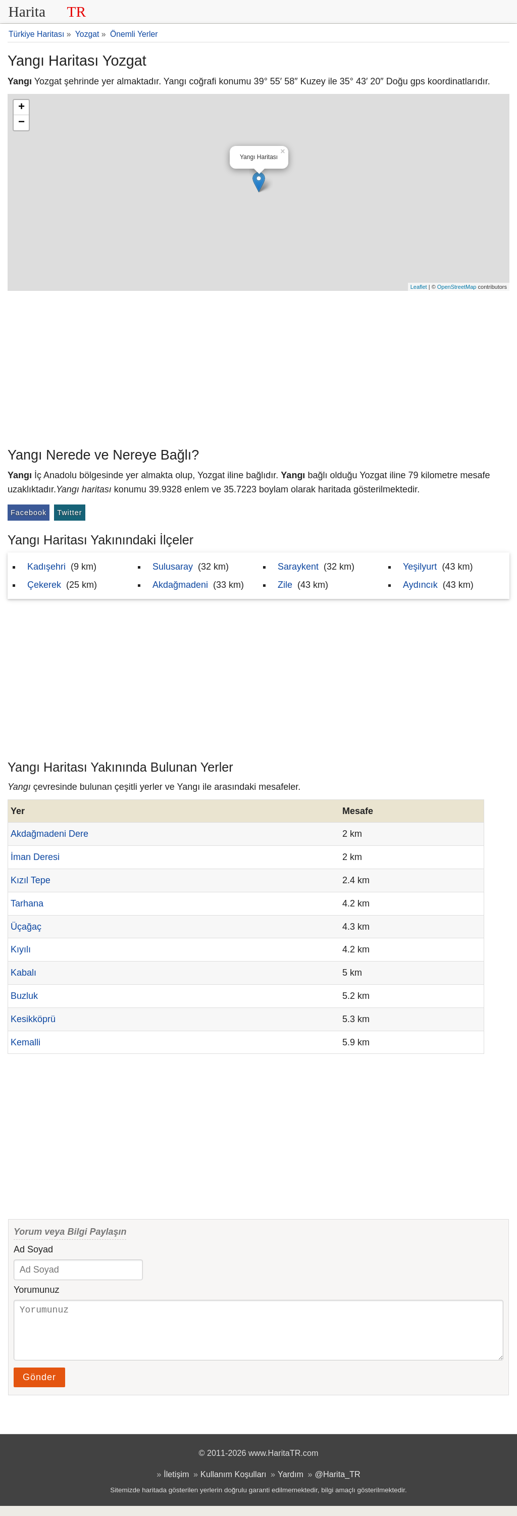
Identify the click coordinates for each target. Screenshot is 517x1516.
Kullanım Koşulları (233, 1484)
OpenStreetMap (457, 287)
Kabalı (23, 973)
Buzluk (24, 996)
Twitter (69, 513)
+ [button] (21, 107)
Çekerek (44, 585)
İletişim (176, 1484)
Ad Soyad (33, 1249)
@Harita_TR (337, 1484)
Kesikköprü (33, 1019)
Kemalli (25, 1042)
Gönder (39, 1387)
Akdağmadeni (180, 585)
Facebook (28, 513)
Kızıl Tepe (30, 880)
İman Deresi (35, 857)
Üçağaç (26, 927)
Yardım (290, 1484)
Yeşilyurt (420, 567)
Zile (285, 585)
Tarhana (27, 903)
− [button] (21, 122)
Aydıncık (420, 585)
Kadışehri (46, 567)
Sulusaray (172, 567)
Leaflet (418, 287)
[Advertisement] (258, 366)
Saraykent (298, 567)
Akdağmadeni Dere (49, 834)
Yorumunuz (36, 1290)
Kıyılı (21, 949)
